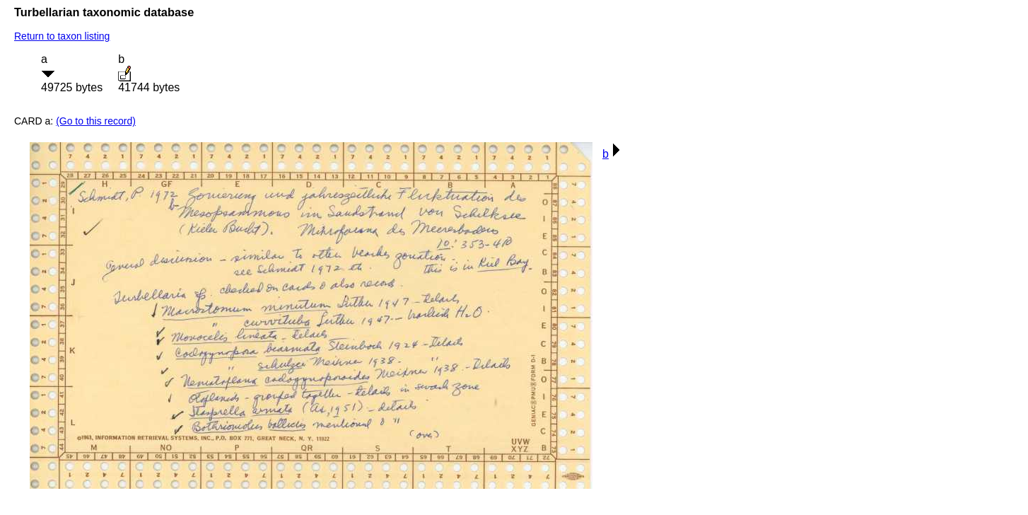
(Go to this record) (96, 121)
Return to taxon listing (62, 36)
